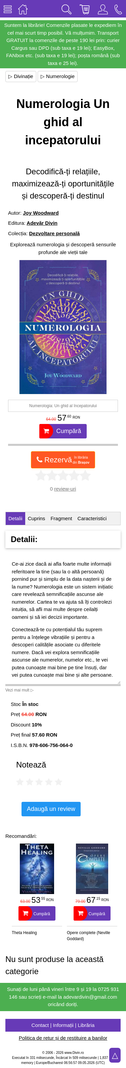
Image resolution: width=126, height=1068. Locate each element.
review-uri (65, 489)
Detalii (15, 518)
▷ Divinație (20, 76)
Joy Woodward (40, 213)
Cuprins (36, 518)
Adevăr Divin (42, 223)
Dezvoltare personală (54, 233)
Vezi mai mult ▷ (19, 690)
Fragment (61, 518)
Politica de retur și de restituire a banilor (63, 1038)
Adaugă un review (51, 809)
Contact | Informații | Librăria (63, 1025)
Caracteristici (92, 518)
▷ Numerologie (58, 76)
